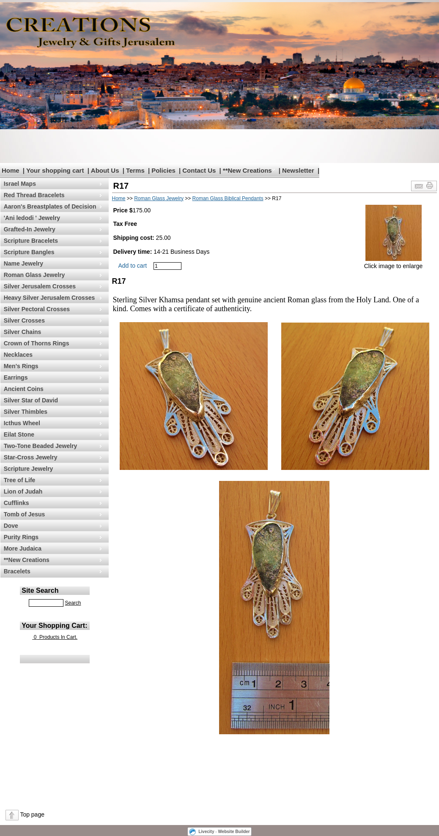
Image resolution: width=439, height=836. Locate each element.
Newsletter (298, 170)
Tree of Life (20, 480)
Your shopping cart (55, 170)
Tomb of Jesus (24, 514)
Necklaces (18, 354)
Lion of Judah (23, 491)
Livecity (206, 831)
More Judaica (22, 548)
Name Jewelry (23, 263)
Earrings (16, 377)
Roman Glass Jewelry (34, 274)
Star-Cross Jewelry (31, 457)
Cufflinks (16, 502)
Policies (163, 170)
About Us (105, 170)
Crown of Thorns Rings (36, 343)
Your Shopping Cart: (54, 625)
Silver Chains (22, 331)
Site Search (40, 590)
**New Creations (247, 170)
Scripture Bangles (29, 252)
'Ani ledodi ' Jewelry (32, 217)
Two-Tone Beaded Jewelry (40, 445)
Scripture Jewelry (28, 468)
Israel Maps (20, 183)
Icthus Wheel (22, 423)
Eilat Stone (19, 434)
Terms (135, 170)
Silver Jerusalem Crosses (40, 286)
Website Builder (234, 831)
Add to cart (132, 265)
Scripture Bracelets (31, 240)
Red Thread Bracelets (34, 195)
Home (10, 170)
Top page (32, 814)
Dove (11, 525)
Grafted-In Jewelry (29, 229)
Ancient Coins (24, 388)
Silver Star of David (31, 400)
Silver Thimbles (25, 411)
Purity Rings (21, 537)
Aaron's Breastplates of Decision (50, 206)
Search (73, 603)
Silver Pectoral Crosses (37, 309)
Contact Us (199, 170)
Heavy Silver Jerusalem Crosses (49, 297)
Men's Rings (21, 366)
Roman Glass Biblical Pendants (227, 198)
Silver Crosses (24, 320)
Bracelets (17, 571)
